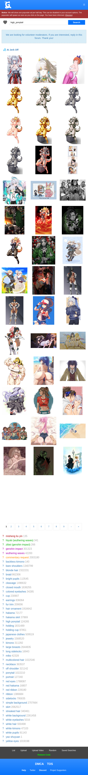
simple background (16, 702)
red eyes (11, 681)
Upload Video (38, 750)
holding (10, 625)
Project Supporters (58, 770)
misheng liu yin (14, 536)
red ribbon (11, 689)
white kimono (13, 728)
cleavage (11, 583)
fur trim (10, 604)
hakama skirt (13, 617)
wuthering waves (15, 553)
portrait (10, 677)
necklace (11, 664)
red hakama (12, 685)
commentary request (17, 557)
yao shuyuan (13, 736)
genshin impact (14, 548)
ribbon (9, 694)
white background (16, 715)
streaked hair (13, 711)
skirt (8, 707)
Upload (24, 750)
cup (8, 595)
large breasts (13, 647)
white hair (11, 724)
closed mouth (13, 587)
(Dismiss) (68, 15)
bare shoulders (14, 565)
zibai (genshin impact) (18, 544)
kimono (10, 642)
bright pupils (12, 578)
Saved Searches (69, 750)
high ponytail (13, 621)
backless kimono (15, 561)
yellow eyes (12, 741)
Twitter (32, 770)
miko (8, 655)
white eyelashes (15, 719)
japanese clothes (15, 634)
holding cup (12, 630)
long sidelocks (14, 651)
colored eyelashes (16, 591)
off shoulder (12, 668)
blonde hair (12, 570)
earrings (10, 600)
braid (8, 574)
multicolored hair (15, 660)
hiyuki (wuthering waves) (19, 540)
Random (52, 750)
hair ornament (13, 608)
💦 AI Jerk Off (10, 49)
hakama (10, 613)
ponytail (10, 672)
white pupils (12, 732)
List (13, 750)
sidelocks (11, 698)
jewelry (10, 638)
